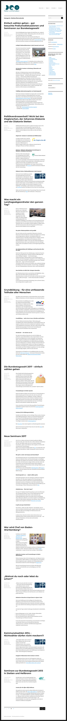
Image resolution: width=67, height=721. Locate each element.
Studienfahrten (51, 69)
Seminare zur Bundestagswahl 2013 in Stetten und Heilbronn (23, 672)
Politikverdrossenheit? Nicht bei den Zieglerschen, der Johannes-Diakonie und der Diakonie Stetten (24, 119)
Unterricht (51, 70)
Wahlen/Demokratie (7, 130)
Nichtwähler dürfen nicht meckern (33, 662)
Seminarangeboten (32, 420)
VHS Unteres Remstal (24, 352)
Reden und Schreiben (56, 80)
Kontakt (60, 8)
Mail (27, 191)
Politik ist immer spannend (22, 61)
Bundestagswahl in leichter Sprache (23, 98)
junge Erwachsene (56, 46)
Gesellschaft (51, 61)
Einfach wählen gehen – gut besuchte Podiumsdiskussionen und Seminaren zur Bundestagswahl (24, 25)
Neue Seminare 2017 (15, 436)
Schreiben (53, 8)
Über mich (41, 8)
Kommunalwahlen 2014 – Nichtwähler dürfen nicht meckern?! (24, 634)
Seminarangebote (54, 42)
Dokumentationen (52, 58)
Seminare (5, 129)
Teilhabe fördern (60, 44)
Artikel (40, 548)
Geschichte (51, 60)
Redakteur (51, 67)
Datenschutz (50, 94)
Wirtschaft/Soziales (7, 446)
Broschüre (20, 423)
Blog (35, 64)
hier (35, 447)
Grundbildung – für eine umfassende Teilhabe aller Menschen (24, 291)
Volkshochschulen (7, 213)
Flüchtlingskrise (35, 467)
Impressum (50, 93)
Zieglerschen (38, 562)
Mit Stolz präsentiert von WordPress (18, 716)
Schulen (54, 48)
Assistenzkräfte (25, 108)
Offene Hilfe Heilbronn (32, 691)
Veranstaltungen (38, 39)
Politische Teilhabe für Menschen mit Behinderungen (21, 537)
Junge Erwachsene (52, 62)
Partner (11, 34)
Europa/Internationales (8, 441)
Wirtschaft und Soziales (36, 500)
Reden (47, 8)
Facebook (29, 165)
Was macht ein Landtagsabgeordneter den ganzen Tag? (23, 202)
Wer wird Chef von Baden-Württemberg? (18, 528)
